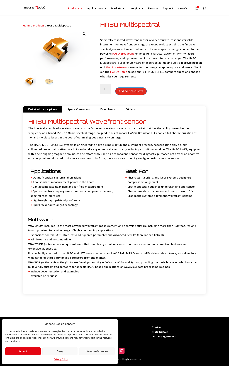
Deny (60, 351)
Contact (157, 327)
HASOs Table (118, 72)
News (151, 8)
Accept (22, 351)
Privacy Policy (61, 359)
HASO (115, 158)
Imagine (135, 8)
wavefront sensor (70, 128)
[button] (84, 34)
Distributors (160, 332)
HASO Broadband (123, 53)
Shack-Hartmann (117, 67)
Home (27, 25)
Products (73, 8)
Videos (131, 109)
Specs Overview (78, 109)
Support (168, 8)
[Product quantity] (105, 89)
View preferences (97, 351)
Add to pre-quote (130, 91)
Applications (95, 8)
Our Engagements (164, 336)
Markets (116, 8)
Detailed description (42, 109)
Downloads (108, 109)
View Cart (184, 8)
